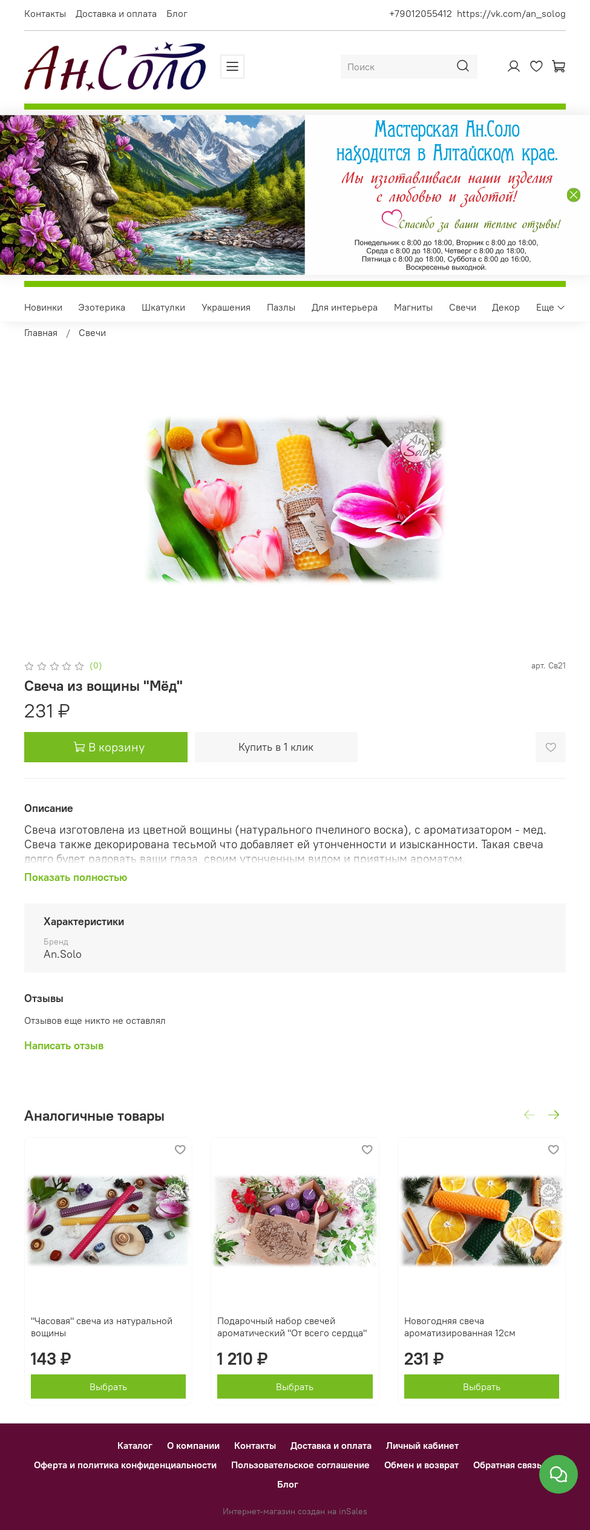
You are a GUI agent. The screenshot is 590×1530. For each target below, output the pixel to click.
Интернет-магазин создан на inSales (295, 1511)
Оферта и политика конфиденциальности (125, 1465)
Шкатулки (163, 307)
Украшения (226, 307)
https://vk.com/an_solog (511, 13)
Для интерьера (345, 307)
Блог (177, 13)
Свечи (462, 307)
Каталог (134, 1445)
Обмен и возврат (421, 1465)
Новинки (43, 307)
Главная (40, 332)
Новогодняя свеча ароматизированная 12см (460, 1327)
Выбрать (108, 1387)
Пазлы (281, 307)
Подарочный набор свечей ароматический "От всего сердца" (292, 1327)
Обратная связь (507, 1465)
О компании (193, 1445)
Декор (506, 307)
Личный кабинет (422, 1445)
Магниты (413, 307)
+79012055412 (420, 13)
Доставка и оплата (116, 13)
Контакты (45, 13)
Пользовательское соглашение (300, 1465)
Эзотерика (101, 307)
